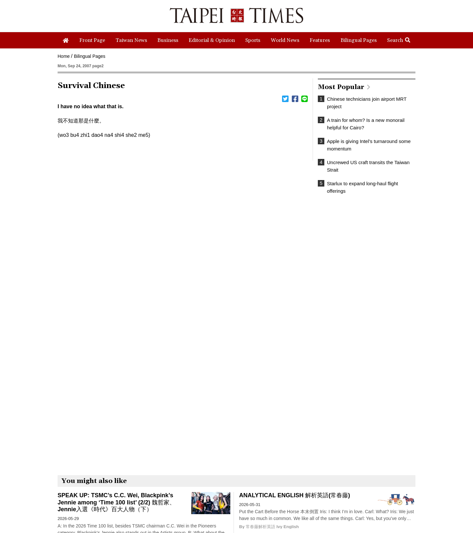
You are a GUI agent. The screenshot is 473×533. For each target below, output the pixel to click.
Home (64, 56)
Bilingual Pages (89, 56)
